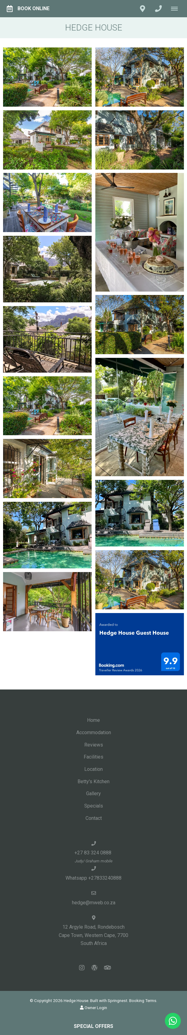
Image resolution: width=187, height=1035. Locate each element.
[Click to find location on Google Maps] (142, 8)
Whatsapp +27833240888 (93, 878)
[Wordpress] (94, 967)
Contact (94, 818)
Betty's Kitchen (93, 781)
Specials (93, 806)
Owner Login (93, 1007)
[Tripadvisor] (107, 967)
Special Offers (93, 1026)
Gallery (93, 793)
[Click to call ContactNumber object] (158, 8)
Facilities (93, 757)
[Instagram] (82, 967)
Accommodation (93, 732)
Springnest (117, 1000)
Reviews (93, 745)
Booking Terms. (143, 1000)
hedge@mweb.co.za (93, 903)
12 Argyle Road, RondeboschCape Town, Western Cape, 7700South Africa (93, 935)
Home (93, 720)
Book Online (28, 8)
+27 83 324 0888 (93, 853)
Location (93, 769)
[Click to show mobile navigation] (176, 8)
